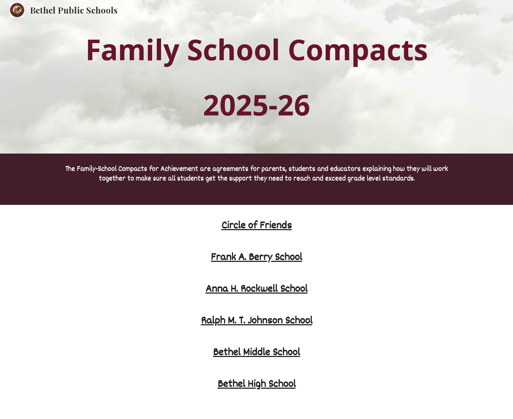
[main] (256, 76)
